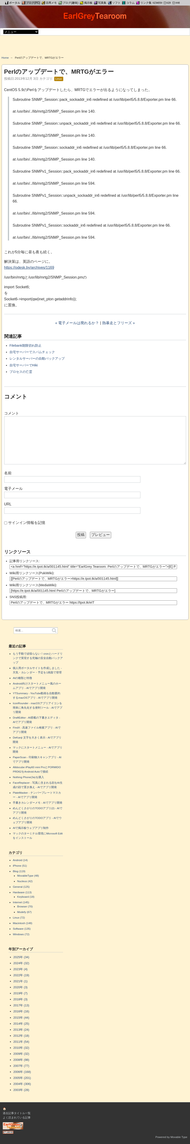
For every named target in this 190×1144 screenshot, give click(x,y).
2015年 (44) (21, 1017)
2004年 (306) (22, 1084)
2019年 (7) (20, 993)
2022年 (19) (21, 975)
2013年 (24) (21, 1029)
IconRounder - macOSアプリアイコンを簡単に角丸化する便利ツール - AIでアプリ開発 (37, 707)
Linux (58, 78)
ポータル (14, 2)
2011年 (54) (21, 1041)
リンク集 (146, 2)
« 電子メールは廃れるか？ (77, 323)
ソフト (116, 2)
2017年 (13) (21, 1005)
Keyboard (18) (25, 896)
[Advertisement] (95, 47)
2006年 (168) (22, 1072)
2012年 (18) (21, 1035)
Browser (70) (25, 906)
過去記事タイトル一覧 (17, 1113)
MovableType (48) (28, 875)
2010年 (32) (21, 1047)
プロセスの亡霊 (21, 372)
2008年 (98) (21, 1060)
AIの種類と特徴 (22, 677)
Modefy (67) (24, 911)
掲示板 (88, 2)
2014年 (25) (21, 1023)
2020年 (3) (20, 987)
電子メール (13, 489)
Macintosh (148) (22, 923)
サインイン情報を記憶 (26, 523)
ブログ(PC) (33, 2)
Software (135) (22, 928)
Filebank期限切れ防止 (25, 345)
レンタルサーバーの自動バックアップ (37, 358)
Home (5, 57)
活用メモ (51, 2)
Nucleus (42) (24, 881)
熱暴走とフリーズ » (118, 323)
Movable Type (179, 1136)
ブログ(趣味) (70, 2)
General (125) (21, 886)
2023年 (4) (20, 969)
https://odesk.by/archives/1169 (29, 267)
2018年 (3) (20, 999)
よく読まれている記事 (17, 1117)
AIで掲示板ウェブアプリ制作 (31, 827)
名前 (8, 473)
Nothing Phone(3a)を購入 (28, 777)
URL (8, 504)
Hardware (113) (22, 892)
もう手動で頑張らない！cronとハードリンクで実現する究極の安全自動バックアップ (38, 658)
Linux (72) (19, 917)
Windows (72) (21, 934)
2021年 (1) (20, 981)
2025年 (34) (21, 957)
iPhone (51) (20, 865)
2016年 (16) (21, 1011)
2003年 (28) (21, 1090)
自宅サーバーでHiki (24, 365)
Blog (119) (19, 871)
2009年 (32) (21, 1053)
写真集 (102, 2)
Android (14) (20, 860)
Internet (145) (21, 902)
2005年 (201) (22, 1078)
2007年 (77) (21, 1066)
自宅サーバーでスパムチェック (32, 352)
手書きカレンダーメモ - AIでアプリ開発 (37, 802)
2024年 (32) (21, 963)
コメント (11, 413)
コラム (130, 2)
